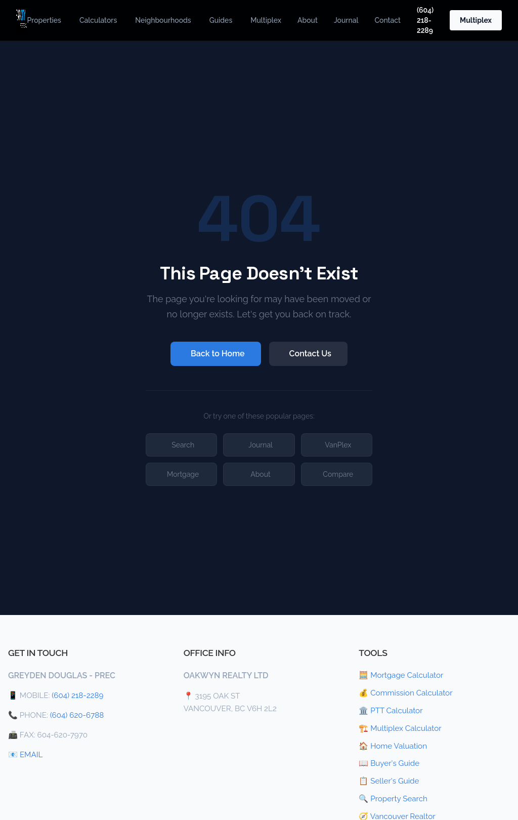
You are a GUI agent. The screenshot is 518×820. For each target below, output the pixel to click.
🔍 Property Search (393, 798)
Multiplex (265, 20)
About (307, 20)
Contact (387, 20)
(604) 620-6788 (77, 715)
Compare (338, 474)
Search (182, 445)
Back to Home (218, 353)
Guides (221, 20)
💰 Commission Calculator (405, 693)
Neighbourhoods (163, 20)
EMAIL (31, 754)
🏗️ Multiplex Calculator (400, 728)
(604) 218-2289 (425, 20)
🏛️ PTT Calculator (390, 710)
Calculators (98, 20)
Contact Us (310, 353)
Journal (346, 20)
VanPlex (338, 445)
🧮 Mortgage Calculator (401, 675)
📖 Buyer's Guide (389, 763)
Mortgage (183, 474)
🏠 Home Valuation (393, 746)
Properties (44, 20)
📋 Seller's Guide (389, 781)
